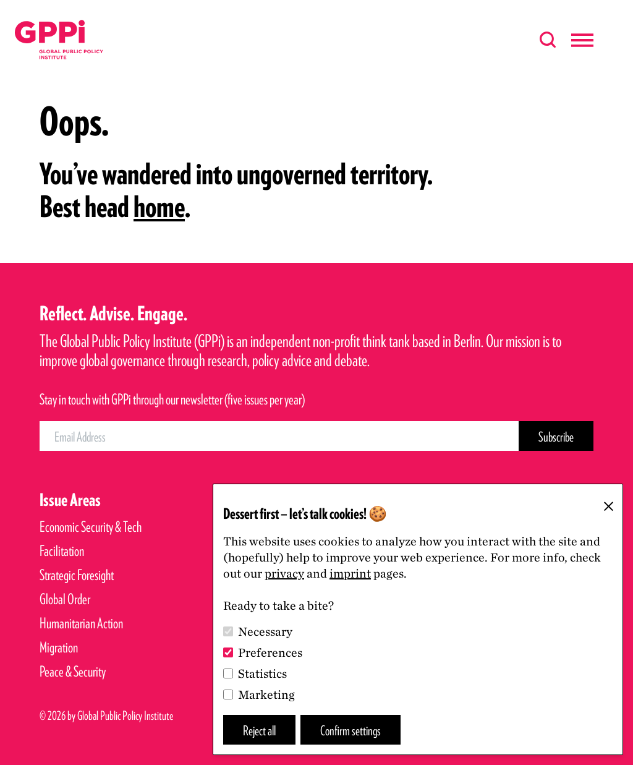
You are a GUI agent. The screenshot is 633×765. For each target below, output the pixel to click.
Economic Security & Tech (91, 527)
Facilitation (62, 551)
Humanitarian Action (81, 623)
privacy (284, 573)
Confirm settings (350, 730)
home (159, 206)
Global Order (65, 599)
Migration (59, 647)
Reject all (259, 730)
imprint (350, 573)
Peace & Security (73, 671)
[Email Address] (279, 436)
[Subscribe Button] (556, 436)
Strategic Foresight (77, 575)
